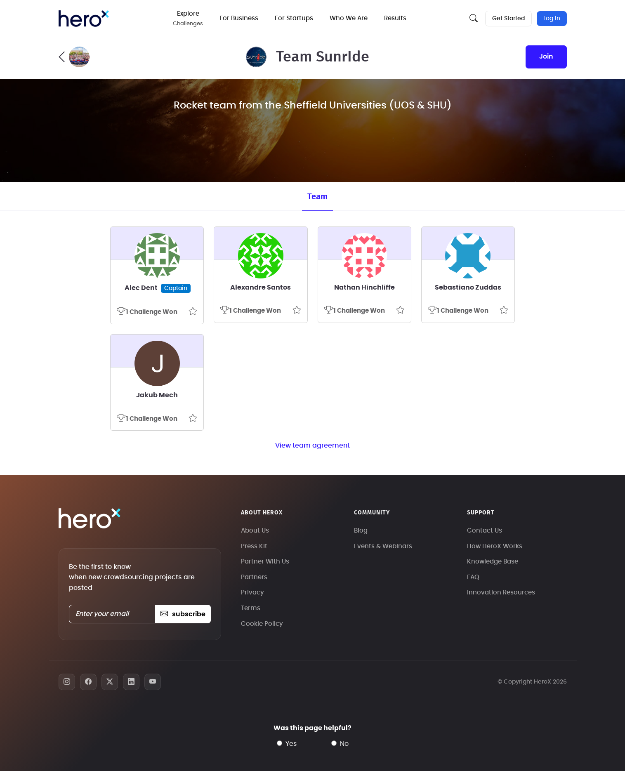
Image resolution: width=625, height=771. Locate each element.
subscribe (182, 614)
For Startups (294, 18)
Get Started (508, 18)
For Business (238, 18)
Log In (551, 18)
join (546, 56)
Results (395, 18)
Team (317, 197)
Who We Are (349, 18)
